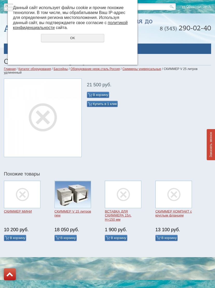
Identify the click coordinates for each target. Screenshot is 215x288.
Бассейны (60, 69)
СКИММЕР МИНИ (18, 211)
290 (185, 28)
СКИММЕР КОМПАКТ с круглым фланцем (173, 213)
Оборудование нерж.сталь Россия (95, 69)
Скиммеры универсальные (141, 69)
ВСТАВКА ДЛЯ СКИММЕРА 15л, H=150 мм (118, 215)
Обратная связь (198, 6)
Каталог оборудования (34, 69)
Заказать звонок (211, 144)
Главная (10, 69)
